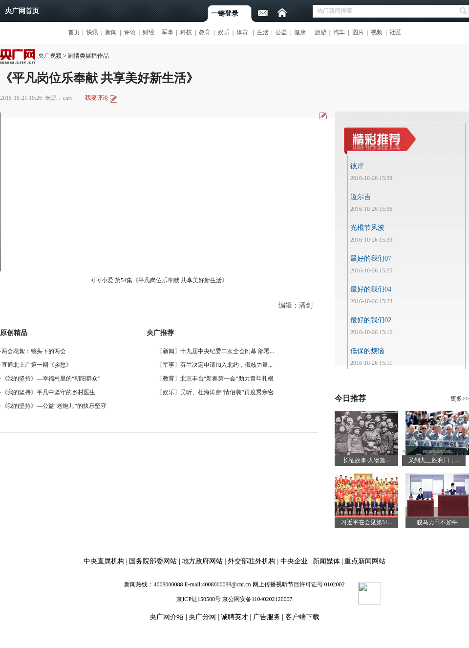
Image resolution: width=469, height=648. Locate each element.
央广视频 (50, 55)
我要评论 (96, 97)
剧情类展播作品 (88, 55)
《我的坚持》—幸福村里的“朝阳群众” (51, 378)
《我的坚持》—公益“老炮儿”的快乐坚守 (54, 405)
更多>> (459, 398)
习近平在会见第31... (366, 522)
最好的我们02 (370, 320)
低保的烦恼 (367, 351)
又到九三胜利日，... (434, 460)
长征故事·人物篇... (366, 460)
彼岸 (357, 166)
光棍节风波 (367, 227)
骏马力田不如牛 (437, 522)
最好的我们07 (370, 258)
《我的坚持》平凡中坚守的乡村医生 (48, 392)
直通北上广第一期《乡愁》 (36, 364)
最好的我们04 (370, 289)
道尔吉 (360, 197)
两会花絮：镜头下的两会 (33, 351)
